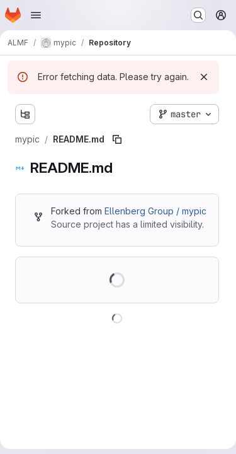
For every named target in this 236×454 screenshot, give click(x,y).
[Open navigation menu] (36, 15)
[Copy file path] (117, 139)
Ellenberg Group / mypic (155, 211)
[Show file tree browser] (25, 114)
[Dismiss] (203, 76)
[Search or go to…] (198, 15)
